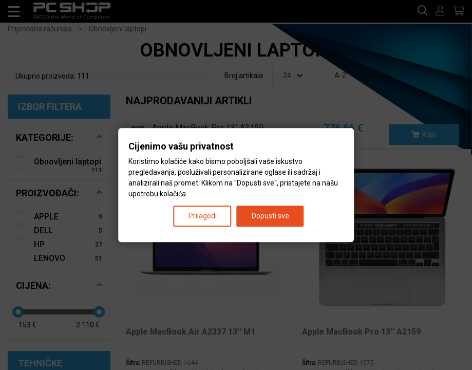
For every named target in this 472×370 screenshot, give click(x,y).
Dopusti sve (270, 216)
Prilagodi (202, 216)
